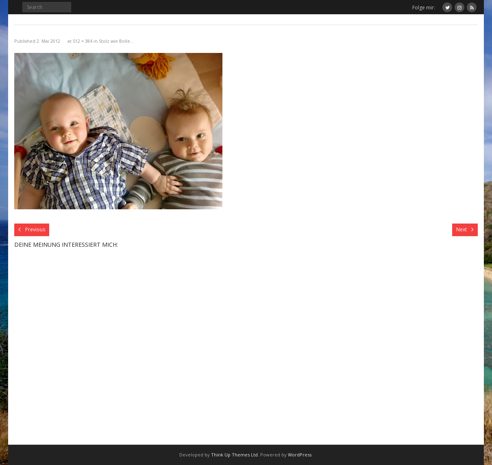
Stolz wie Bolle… (116, 41)
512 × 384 (82, 41)
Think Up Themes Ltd (234, 455)
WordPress (299, 455)
